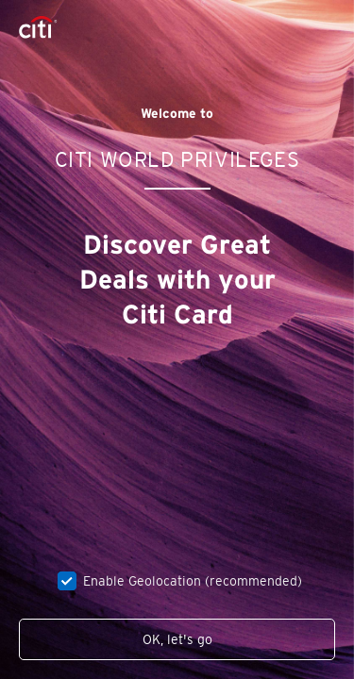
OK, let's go (177, 639)
